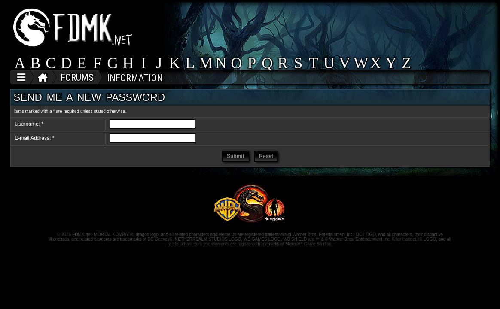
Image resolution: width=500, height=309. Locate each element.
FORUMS (77, 77)
